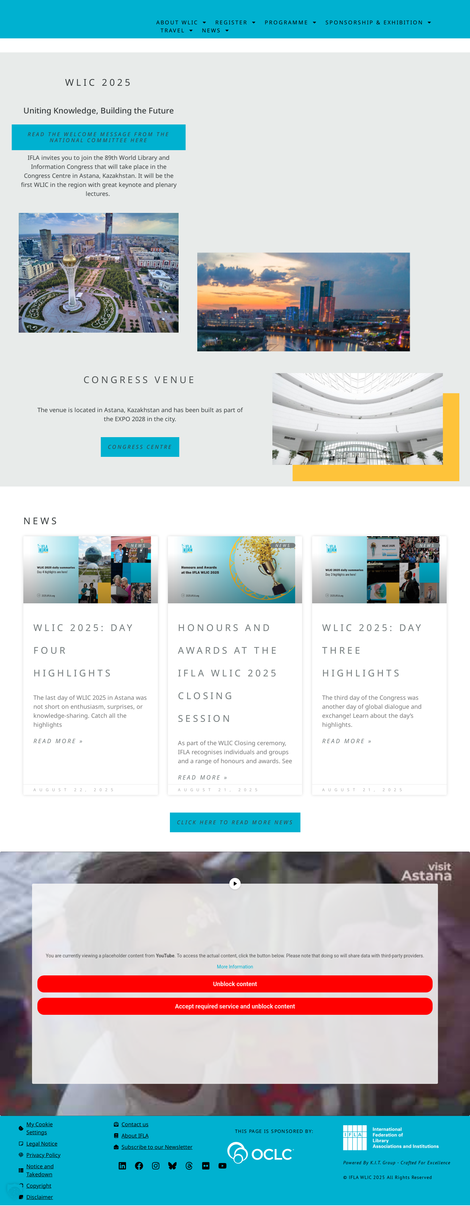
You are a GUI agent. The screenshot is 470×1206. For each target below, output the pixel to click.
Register (235, 22)
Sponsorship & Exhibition (378, 22)
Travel (177, 30)
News (216, 30)
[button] (14, 1191)
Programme (291, 22)
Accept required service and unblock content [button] (235, 1006)
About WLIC (181, 22)
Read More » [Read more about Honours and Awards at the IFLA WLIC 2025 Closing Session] (203, 778)
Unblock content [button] (235, 984)
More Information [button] (235, 967)
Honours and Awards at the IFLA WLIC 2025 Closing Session (228, 673)
